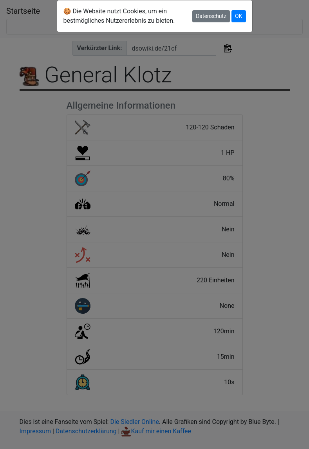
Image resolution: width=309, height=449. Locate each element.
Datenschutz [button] (211, 16)
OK (238, 16)
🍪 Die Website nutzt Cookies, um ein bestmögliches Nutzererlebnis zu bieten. (119, 15)
